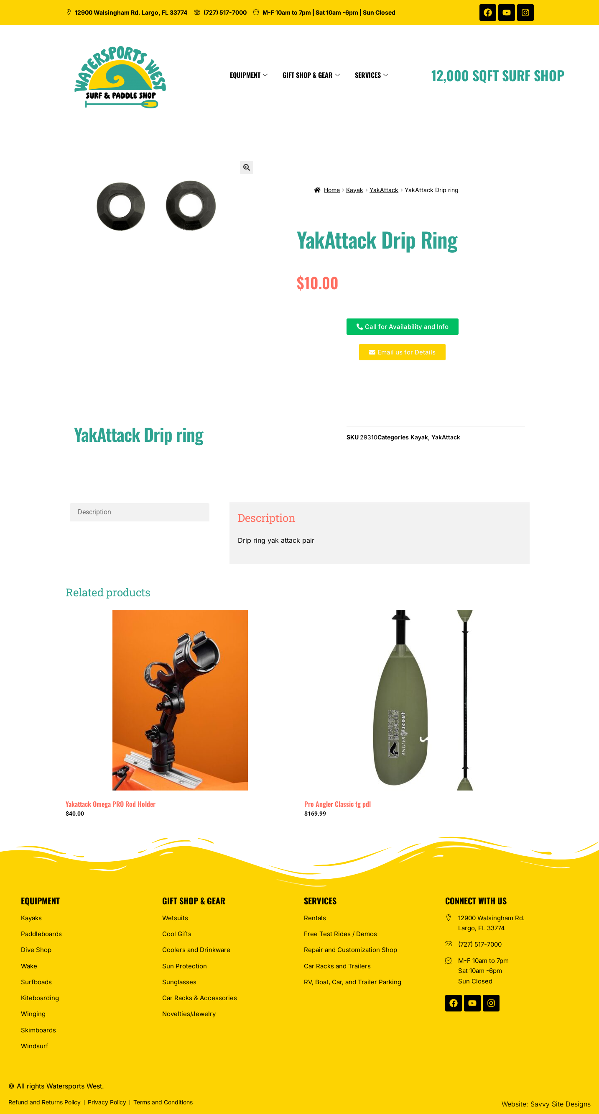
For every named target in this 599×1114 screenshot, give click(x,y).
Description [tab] (94, 512)
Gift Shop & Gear (355, 75)
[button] (246, 167)
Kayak (354, 189)
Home (332, 189)
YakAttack (384, 189)
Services (415, 75)
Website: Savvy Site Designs (546, 1104)
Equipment (293, 75)
